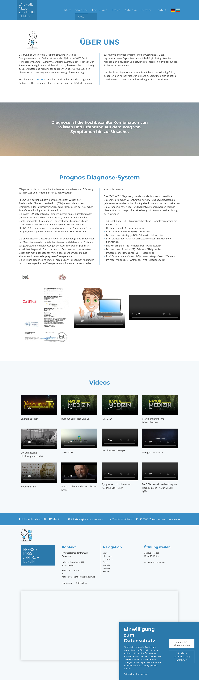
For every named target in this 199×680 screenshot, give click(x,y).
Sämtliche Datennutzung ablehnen (181, 656)
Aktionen (131, 10)
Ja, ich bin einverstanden (182, 644)
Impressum (67, 583)
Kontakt (161, 10)
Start (67, 10)
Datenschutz (81, 583)
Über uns (81, 10)
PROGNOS (42, 79)
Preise (116, 10)
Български (178, 10)
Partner (146, 10)
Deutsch (173, 10)
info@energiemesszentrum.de (87, 519)
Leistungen (100, 10)
